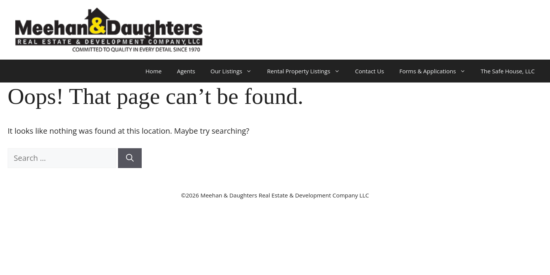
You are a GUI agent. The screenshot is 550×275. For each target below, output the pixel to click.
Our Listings (234, 71)
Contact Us (369, 71)
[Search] (130, 158)
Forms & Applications (436, 71)
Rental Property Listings (307, 71)
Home (154, 71)
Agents (186, 71)
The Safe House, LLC (508, 71)
